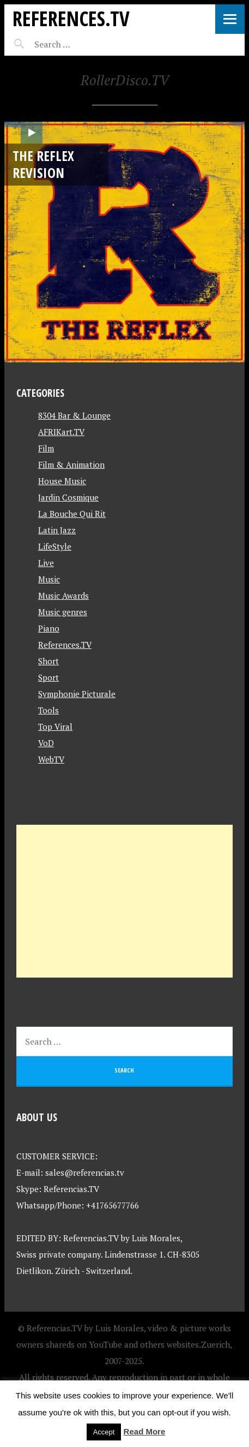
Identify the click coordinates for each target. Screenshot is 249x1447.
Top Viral (55, 726)
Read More (145, 1431)
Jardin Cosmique (68, 497)
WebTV (51, 759)
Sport (48, 677)
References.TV (71, 18)
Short (48, 661)
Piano (48, 628)
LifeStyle (54, 546)
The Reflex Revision (43, 164)
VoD (46, 742)
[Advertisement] (124, 901)
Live (46, 562)
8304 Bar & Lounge (74, 415)
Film (46, 448)
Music (49, 579)
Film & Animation (71, 464)
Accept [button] (104, 1432)
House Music (62, 480)
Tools (48, 710)
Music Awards (63, 595)
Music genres (62, 611)
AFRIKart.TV (61, 431)
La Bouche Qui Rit (72, 513)
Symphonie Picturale (77, 693)
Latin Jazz (57, 530)
